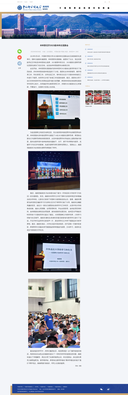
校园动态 (89, 6)
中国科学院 (20, 386)
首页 (60, 6)
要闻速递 (65, 6)
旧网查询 (65, 386)
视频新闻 (108, 6)
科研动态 (75, 6)
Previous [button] (87, 98)
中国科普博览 (58, 386)
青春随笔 (99, 6)
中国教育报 (50, 386)
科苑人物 (84, 6)
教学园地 (70, 6)
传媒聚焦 (103, 6)
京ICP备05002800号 (22, 391)
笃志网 (31, 1)
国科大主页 (19, 1)
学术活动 (94, 6)
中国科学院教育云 (29, 386)
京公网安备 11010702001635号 (36, 391)
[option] (98, 99)
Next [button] (108, 98)
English (25, 1)
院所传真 (79, 6)
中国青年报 (42, 386)
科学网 (36, 386)
